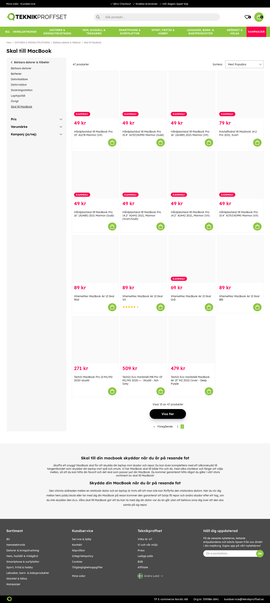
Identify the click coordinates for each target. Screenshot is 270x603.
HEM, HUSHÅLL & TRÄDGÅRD (22, 556)
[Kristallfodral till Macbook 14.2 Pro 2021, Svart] (240, 94)
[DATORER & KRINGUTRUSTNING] (57, 32)
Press (141, 550)
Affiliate (143, 567)
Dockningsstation (21, 90)
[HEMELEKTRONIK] (24, 32)
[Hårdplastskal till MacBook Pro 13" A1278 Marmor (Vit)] (95, 94)
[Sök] (157, 17)
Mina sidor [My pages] (79, 576)
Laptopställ (18, 95)
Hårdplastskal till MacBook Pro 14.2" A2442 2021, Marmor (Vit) (190, 213)
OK (260, 553)
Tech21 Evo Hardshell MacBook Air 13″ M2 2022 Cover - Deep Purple (190, 380)
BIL (8, 539)
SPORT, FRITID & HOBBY (19, 567)
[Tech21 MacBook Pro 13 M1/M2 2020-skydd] (95, 339)
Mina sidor (12, 3)
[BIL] (7, 32)
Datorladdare (19, 79)
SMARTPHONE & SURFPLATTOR (22, 561)
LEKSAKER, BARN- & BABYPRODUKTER (27, 573)
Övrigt (15, 101)
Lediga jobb (145, 556)
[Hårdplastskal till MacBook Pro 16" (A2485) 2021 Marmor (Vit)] (192, 94)
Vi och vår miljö (148, 544)
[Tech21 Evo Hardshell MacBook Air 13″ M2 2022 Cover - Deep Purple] (192, 339)
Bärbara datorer (21, 68)
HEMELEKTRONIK (15, 544)
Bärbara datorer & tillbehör (67, 42)
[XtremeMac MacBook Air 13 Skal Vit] (143, 259)
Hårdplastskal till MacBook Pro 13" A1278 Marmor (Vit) (93, 133)
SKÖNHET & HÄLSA (16, 578)
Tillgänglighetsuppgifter (87, 567)
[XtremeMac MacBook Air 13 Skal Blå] (240, 259)
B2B (140, 561)
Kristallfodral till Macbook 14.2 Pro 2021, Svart (238, 133)
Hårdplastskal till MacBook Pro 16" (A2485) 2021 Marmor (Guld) (94, 213)
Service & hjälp (81, 539)
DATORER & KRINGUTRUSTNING (32, 42)
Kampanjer (13, 584)
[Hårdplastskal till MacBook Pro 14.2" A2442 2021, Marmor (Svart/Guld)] (143, 175)
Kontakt (77, 544)
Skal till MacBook (92, 42)
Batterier (16, 73)
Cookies (77, 561)
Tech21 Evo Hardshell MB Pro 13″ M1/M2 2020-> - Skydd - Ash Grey (142, 380)
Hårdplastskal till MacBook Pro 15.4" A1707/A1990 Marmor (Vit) (238, 213)
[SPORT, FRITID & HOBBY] (163, 32)
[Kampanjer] (256, 32)
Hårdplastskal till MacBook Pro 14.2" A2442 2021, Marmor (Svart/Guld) (141, 215)
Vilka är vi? (145, 539)
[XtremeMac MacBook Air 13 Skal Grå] (192, 259)
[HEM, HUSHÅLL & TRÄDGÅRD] (94, 32)
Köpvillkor (78, 550)
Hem (8, 42)
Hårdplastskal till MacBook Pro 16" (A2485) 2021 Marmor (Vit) (190, 133)
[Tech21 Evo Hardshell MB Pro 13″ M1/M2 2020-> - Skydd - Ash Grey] (143, 339)
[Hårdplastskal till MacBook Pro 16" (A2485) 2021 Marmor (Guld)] (95, 175)
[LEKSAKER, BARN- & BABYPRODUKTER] (200, 32)
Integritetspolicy (82, 556)
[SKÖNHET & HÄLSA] (235, 32)
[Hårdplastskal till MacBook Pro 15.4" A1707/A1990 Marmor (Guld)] (143, 94)
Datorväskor (19, 84)
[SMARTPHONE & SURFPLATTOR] (129, 32)
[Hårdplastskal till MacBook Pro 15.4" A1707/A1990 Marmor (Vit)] (240, 175)
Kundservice (27, 3)
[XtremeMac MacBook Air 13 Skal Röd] (95, 259)
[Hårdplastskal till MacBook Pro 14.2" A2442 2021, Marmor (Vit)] (192, 175)
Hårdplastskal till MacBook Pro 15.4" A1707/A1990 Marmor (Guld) (143, 133)
